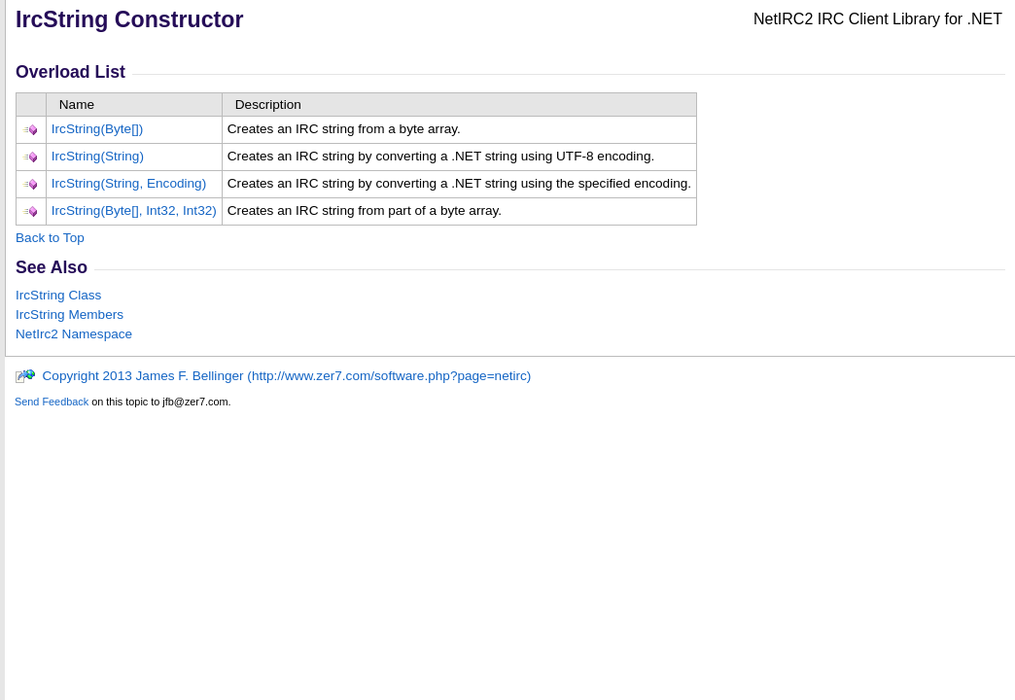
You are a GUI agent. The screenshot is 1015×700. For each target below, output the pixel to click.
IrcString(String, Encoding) (129, 183)
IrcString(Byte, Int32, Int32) (134, 210)
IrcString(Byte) (97, 129)
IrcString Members (69, 314)
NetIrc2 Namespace (74, 334)
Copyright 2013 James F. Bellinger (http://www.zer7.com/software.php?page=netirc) (273, 375)
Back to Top (50, 237)
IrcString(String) (98, 156)
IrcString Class (58, 295)
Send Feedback (51, 401)
